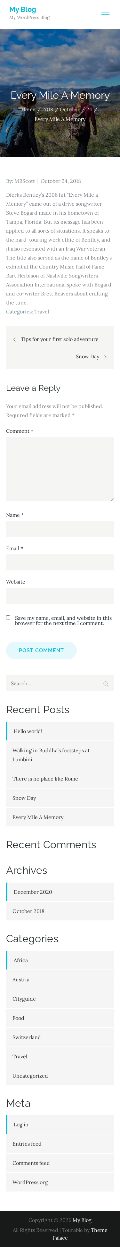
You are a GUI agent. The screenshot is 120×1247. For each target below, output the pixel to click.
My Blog (22, 9)
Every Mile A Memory (37, 817)
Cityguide (24, 998)
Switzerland (26, 1037)
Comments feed (31, 1163)
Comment (19, 431)
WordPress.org (30, 1182)
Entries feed (27, 1143)
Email (14, 548)
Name (15, 515)
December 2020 (33, 892)
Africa (21, 960)
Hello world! (28, 731)
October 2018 (28, 911)
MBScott (24, 181)
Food (18, 1018)
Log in (21, 1124)
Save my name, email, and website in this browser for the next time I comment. (63, 620)
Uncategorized (30, 1075)
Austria (20, 979)
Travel (41, 311)
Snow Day (24, 798)
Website (15, 581)
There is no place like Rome (45, 778)
